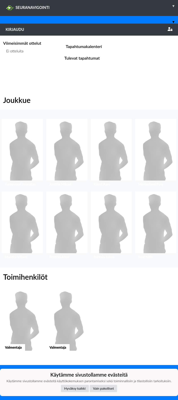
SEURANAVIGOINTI (92, 6)
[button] (22, 153)
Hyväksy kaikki (75, 388)
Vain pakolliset (103, 388)
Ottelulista (13, 67)
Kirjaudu (89, 29)
